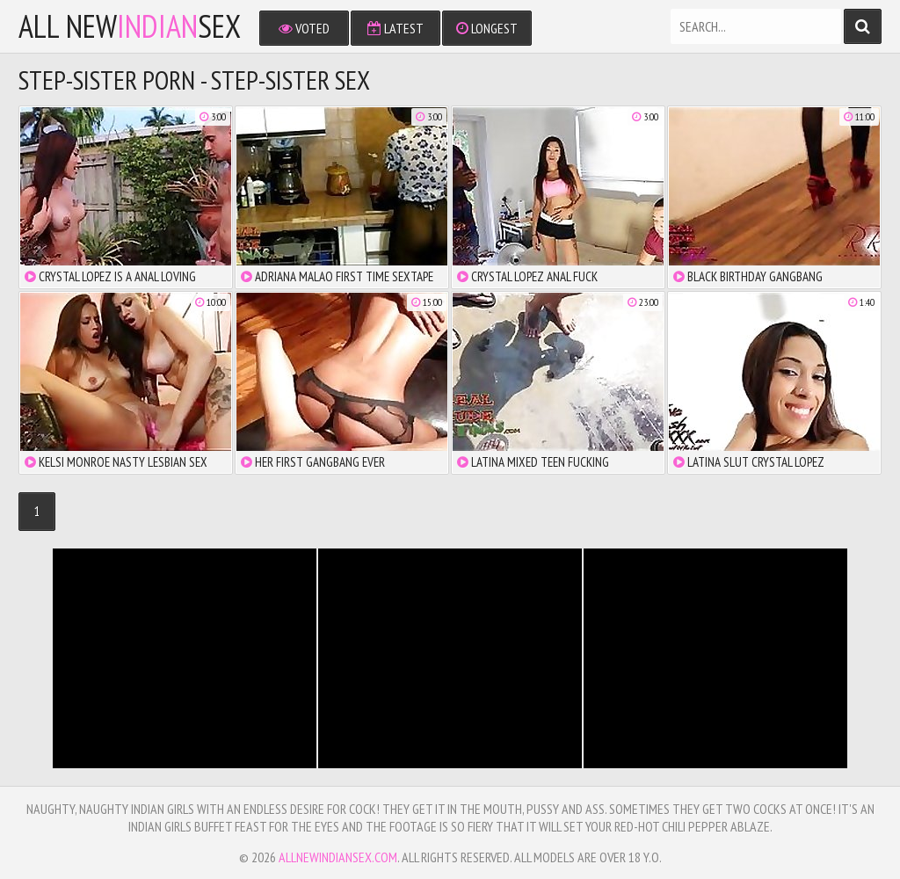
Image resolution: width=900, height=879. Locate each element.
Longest (487, 28)
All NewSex (129, 26)
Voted (304, 28)
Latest (395, 28)
